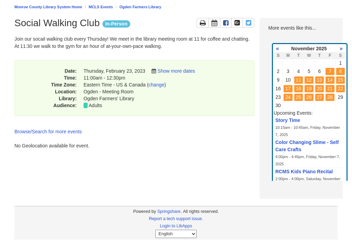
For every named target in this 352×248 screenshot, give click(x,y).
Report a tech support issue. (176, 218)
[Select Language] (176, 234)
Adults (95, 105)
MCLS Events (101, 7)
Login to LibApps (176, 226)
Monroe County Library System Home (48, 7)
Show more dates (176, 71)
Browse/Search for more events (48, 131)
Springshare (168, 211)
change (156, 84)
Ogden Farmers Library (141, 7)
